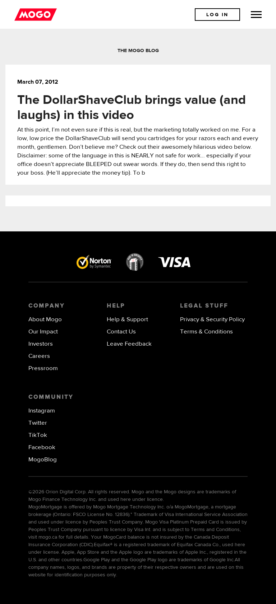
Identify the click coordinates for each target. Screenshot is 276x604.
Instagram (41, 411)
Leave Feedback (129, 344)
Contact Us (121, 332)
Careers (39, 356)
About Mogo (45, 320)
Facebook (41, 447)
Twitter (37, 423)
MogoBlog (42, 460)
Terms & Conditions (206, 332)
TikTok (37, 435)
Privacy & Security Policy (212, 320)
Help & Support (127, 320)
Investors (40, 344)
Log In (217, 14)
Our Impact (43, 332)
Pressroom (43, 368)
